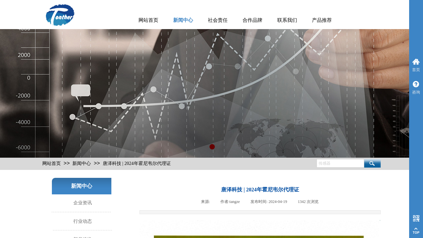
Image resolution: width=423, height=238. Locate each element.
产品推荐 (322, 20)
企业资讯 (82, 202)
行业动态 (82, 221)
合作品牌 (252, 20)
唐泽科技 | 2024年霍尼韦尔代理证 (137, 163)
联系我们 (287, 20)
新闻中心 (183, 20)
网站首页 (148, 20)
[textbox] (340, 163)
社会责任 (218, 20)
